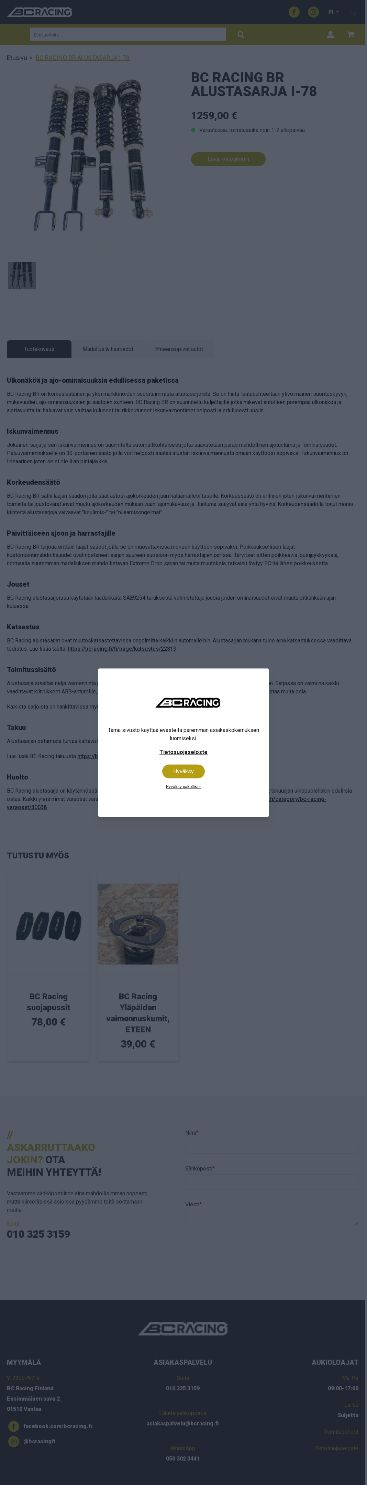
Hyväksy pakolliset (183, 786)
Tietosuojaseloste (183, 752)
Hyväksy (183, 771)
